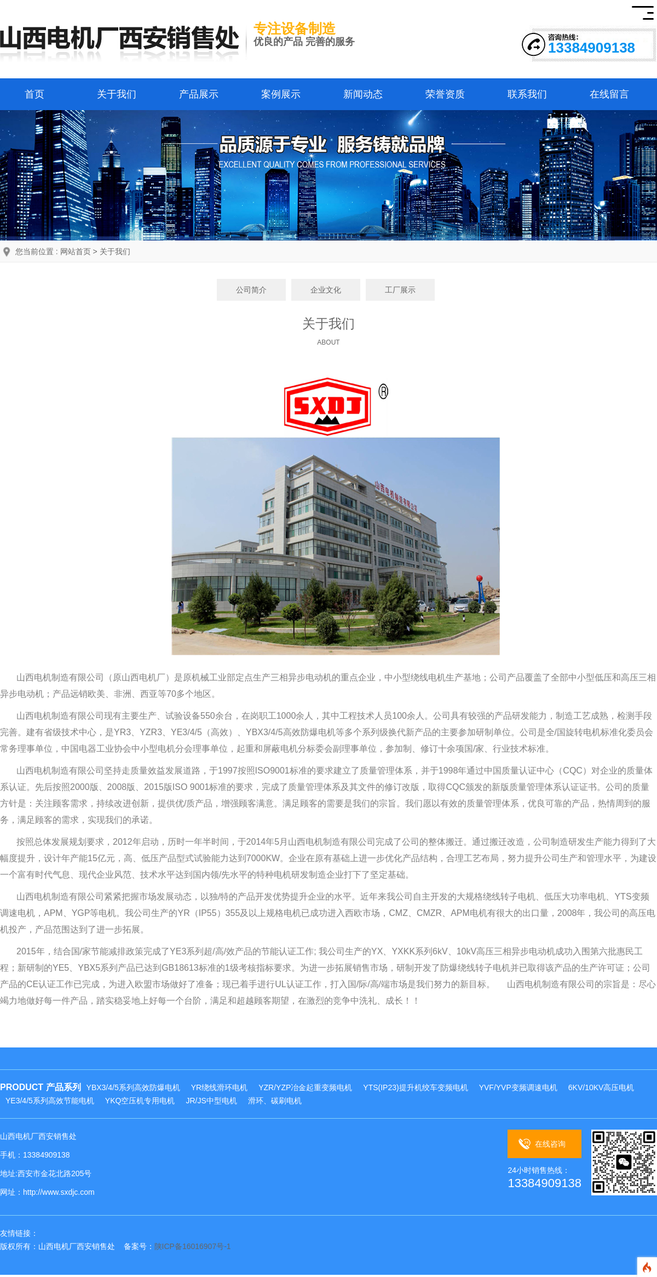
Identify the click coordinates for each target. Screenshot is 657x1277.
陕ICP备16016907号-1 (192, 1246)
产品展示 (198, 94)
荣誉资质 (445, 94)
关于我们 (116, 94)
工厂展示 (400, 289)
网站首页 (75, 251)
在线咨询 (550, 1143)
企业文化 (325, 289)
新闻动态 (363, 94)
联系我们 (527, 94)
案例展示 (281, 94)
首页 (34, 94)
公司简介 (251, 289)
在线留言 (609, 94)
